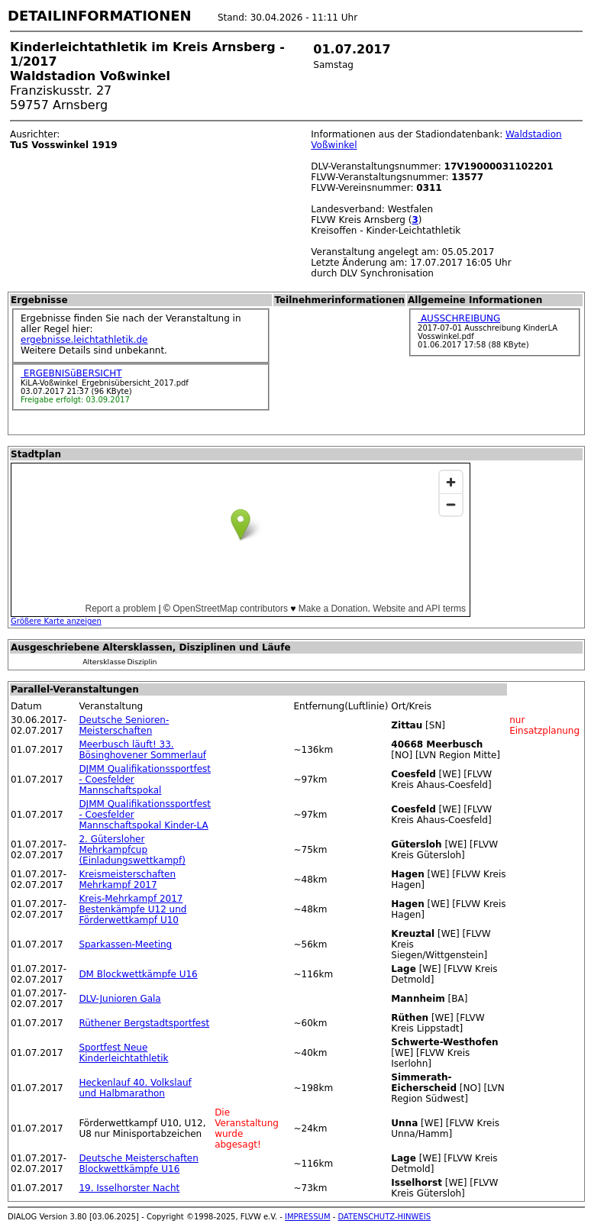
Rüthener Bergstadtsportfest (144, 1023)
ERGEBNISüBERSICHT (71, 373)
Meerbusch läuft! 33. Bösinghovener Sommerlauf (142, 749)
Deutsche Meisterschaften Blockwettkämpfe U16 (138, 1163)
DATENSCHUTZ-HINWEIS (384, 1216)
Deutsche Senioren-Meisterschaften (124, 725)
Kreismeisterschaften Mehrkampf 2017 (127, 879)
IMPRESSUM (308, 1216)
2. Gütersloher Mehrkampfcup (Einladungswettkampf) (132, 850)
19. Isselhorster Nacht (129, 1188)
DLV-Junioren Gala (119, 998)
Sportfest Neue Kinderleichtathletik (123, 1053)
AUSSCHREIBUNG (459, 318)
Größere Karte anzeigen (56, 621)
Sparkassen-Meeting (125, 944)
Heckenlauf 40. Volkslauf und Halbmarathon (135, 1088)
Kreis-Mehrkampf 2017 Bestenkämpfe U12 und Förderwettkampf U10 (132, 909)
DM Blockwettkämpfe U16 (138, 974)
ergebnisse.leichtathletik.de (84, 339)
